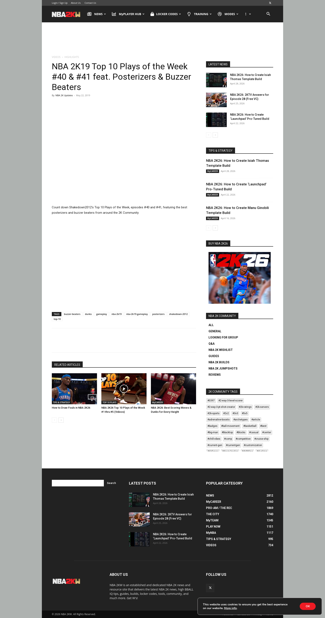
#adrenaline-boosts (218, 419)
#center (266, 432)
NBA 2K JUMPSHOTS (223, 368)
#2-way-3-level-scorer (230, 400)
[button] (268, 14)
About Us (76, 2)
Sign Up (63, 2)
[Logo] (68, 14)
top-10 (57, 318)
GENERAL (215, 331)
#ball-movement (230, 426)
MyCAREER (157, 402)
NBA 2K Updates (64, 95)
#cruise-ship (261, 438)
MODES (228, 14)
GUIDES (214, 356)
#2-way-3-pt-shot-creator (221, 407)
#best (263, 426)
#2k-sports (213, 413)
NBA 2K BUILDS (219, 362)
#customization (253, 445)
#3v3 (235, 413)
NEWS (96, 14)
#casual (253, 432)
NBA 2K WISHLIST (221, 350)
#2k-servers (262, 407)
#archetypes (240, 419)
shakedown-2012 (178, 314)
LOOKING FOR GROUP (223, 337)
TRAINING (199, 14)
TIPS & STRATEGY (61, 402)
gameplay (101, 314)
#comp (228, 438)
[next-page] (61, 420)
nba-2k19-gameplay (137, 314)
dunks (88, 314)
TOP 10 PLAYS (109, 402)
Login (55, 2)
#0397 (211, 400)
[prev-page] (54, 420)
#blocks (240, 432)
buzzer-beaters (72, 314)
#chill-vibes (213, 438)
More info (230, 608)
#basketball (249, 426)
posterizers (158, 314)
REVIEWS (215, 374)
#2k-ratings (245, 407)
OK (307, 606)
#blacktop (227, 432)
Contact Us (90, 2)
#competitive (243, 438)
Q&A (212, 343)
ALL (211, 325)
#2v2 (226, 413)
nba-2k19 (117, 314)
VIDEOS (56, 57)
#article (255, 419)
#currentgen (233, 445)
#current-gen (214, 445)
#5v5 (244, 413)
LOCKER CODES (165, 14)
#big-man (212, 432)
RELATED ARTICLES (67, 364)
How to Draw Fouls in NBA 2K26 (71, 407)
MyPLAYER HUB (128, 14)
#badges (212, 426)
